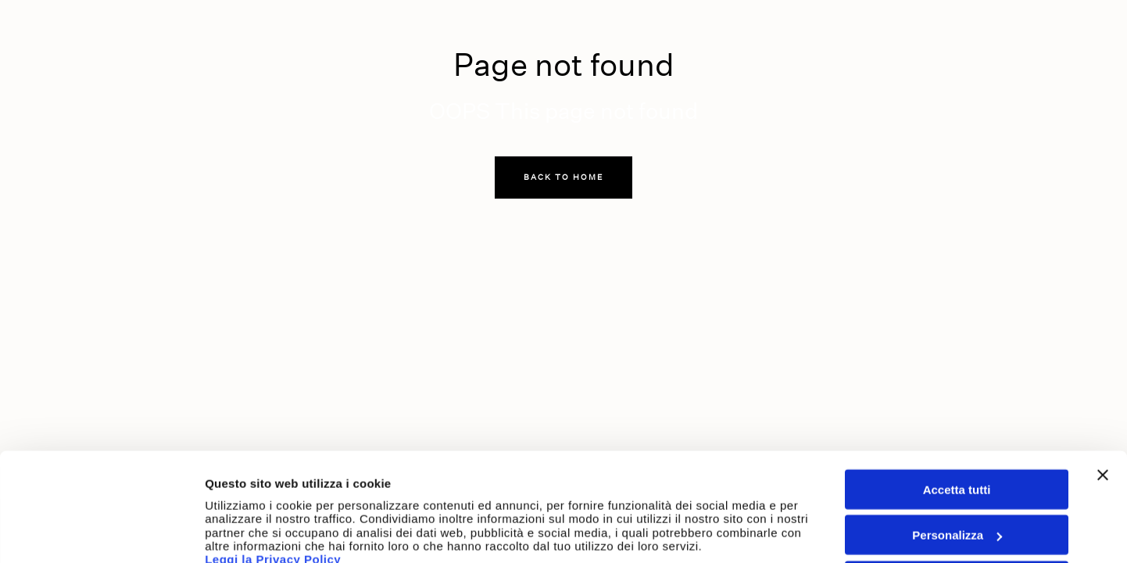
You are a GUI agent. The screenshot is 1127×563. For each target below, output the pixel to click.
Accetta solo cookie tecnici (957, 500)
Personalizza (957, 454)
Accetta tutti (957, 408)
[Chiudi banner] (1102, 394)
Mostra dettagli (247, 532)
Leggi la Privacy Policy (275, 478)
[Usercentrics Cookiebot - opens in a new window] (101, 532)
